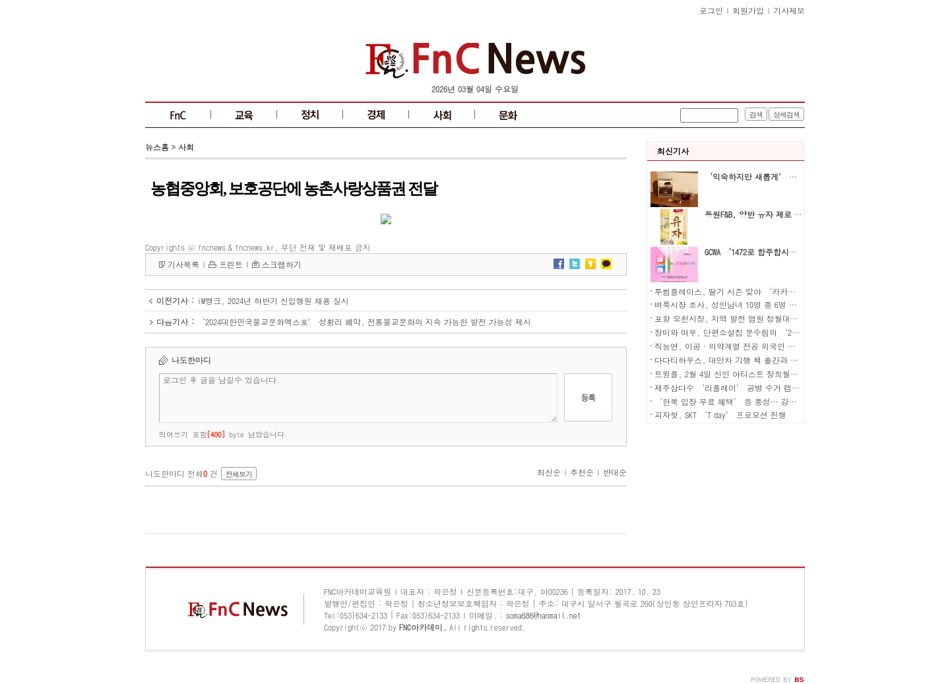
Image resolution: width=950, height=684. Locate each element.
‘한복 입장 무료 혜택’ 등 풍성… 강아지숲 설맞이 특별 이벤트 (769, 401)
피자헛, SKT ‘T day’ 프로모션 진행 (720, 414)
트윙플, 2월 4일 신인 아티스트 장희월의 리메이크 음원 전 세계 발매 (776, 373)
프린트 (231, 264)
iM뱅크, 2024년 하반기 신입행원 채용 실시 (273, 300)
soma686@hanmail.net (543, 615)
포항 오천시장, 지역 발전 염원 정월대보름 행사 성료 (748, 318)
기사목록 (183, 264)
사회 (186, 146)
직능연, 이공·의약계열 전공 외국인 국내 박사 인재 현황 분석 (765, 346)
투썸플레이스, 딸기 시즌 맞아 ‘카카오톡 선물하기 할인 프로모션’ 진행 (785, 291)
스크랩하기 (281, 264)
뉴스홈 (157, 146)
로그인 (711, 10)
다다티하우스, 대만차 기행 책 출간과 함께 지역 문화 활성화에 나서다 (779, 359)
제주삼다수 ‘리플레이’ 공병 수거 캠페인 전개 (740, 387)
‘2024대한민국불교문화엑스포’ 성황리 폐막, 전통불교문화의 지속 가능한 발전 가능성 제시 (364, 321)
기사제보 (789, 10)
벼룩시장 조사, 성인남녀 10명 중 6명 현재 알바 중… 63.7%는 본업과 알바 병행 (794, 304)
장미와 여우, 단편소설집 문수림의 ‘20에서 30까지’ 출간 (759, 332)
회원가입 (748, 10)
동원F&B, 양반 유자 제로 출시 (757, 214)
